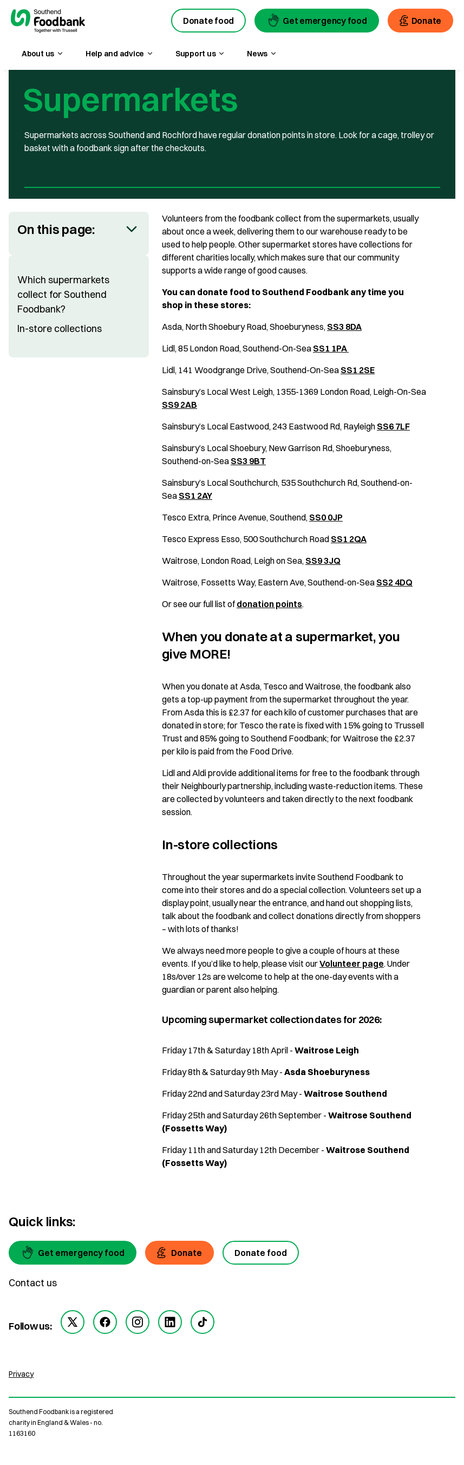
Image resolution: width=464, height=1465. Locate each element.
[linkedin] (170, 1322)
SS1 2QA (349, 538)
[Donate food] (261, 1253)
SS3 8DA (344, 326)
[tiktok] (202, 1322)
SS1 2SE (358, 369)
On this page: (56, 229)
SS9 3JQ (323, 560)
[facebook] (105, 1322)
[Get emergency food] (72, 1253)
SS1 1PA (331, 348)
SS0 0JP (326, 517)
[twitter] (72, 1322)
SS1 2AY (195, 495)
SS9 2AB (179, 404)
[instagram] (137, 1322)
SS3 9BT (248, 460)
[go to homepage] (48, 22)
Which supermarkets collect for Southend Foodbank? (63, 294)
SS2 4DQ (394, 582)
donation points (269, 603)
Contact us (33, 1283)
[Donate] (179, 1253)
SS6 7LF (393, 426)
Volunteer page (351, 963)
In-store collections (59, 328)
